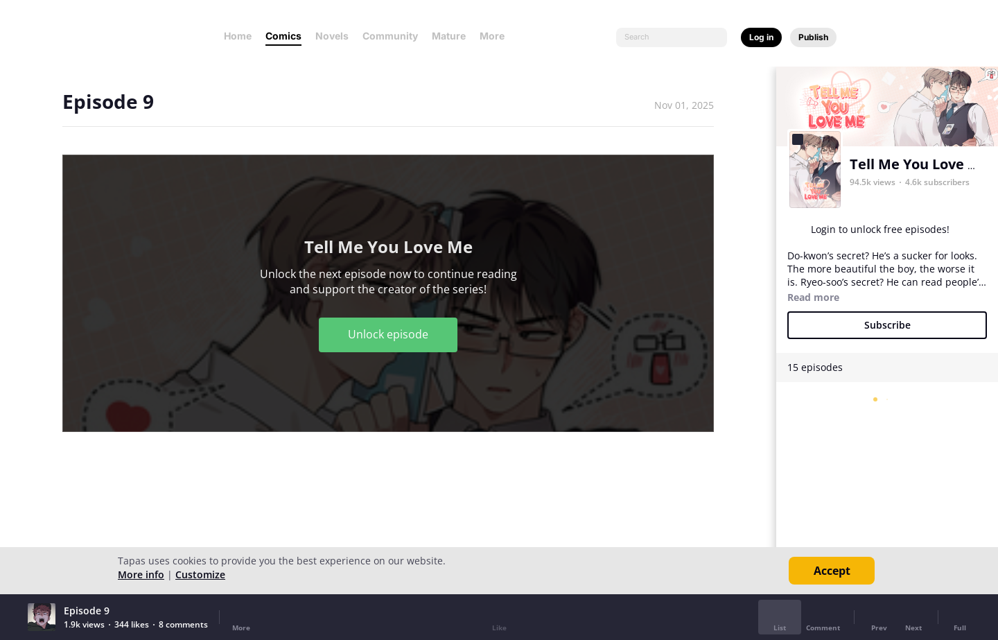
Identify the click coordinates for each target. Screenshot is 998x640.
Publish (813, 37)
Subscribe (887, 324)
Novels (332, 36)
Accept (832, 570)
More (496, 36)
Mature (449, 36)
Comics (283, 36)
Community (390, 36)
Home (238, 36)
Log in (761, 37)
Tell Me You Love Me (919, 164)
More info (141, 574)
